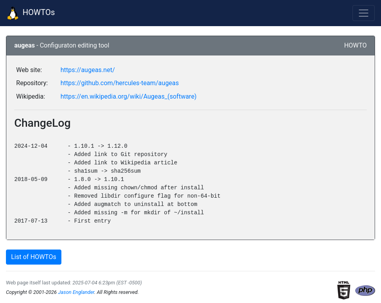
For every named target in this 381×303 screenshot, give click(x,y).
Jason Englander (76, 292)
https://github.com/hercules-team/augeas (120, 83)
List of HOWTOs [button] (33, 257)
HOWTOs (30, 13)
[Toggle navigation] (363, 13)
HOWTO (355, 45)
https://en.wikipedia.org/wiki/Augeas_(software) (129, 96)
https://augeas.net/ (88, 70)
